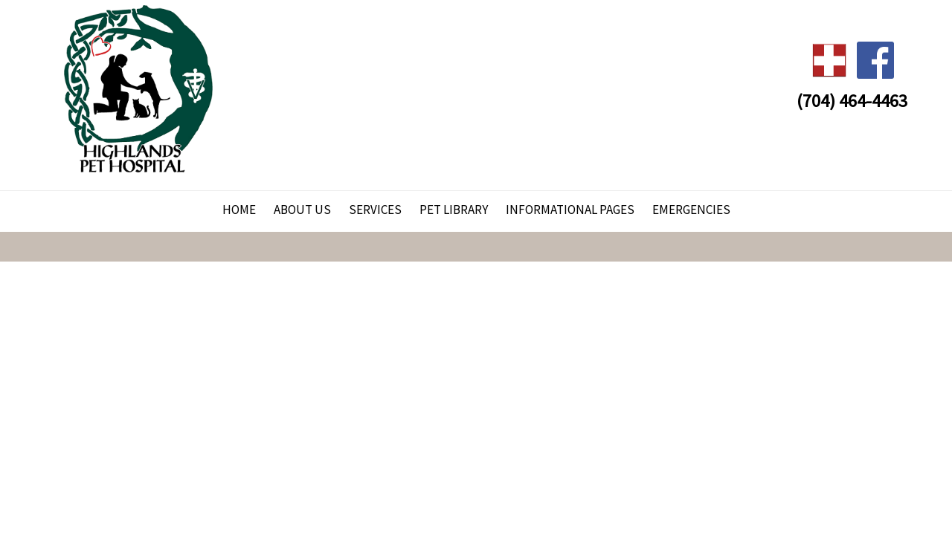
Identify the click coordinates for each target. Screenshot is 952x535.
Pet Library (453, 209)
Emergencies (691, 209)
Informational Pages (570, 209)
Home (239, 209)
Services (375, 209)
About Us (302, 209)
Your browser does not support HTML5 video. (476, 267)
